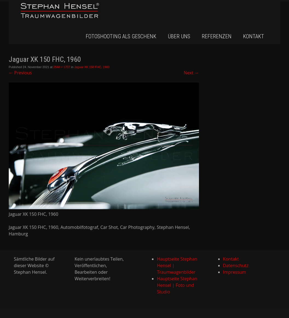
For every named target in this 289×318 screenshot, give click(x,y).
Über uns (179, 36)
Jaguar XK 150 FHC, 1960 (91, 67)
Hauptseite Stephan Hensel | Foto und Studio (177, 285)
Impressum (234, 272)
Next (191, 73)
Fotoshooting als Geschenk (121, 36)
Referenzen (217, 36)
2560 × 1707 (61, 67)
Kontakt (253, 36)
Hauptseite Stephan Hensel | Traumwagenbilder (177, 265)
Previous (20, 73)
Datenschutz (235, 265)
